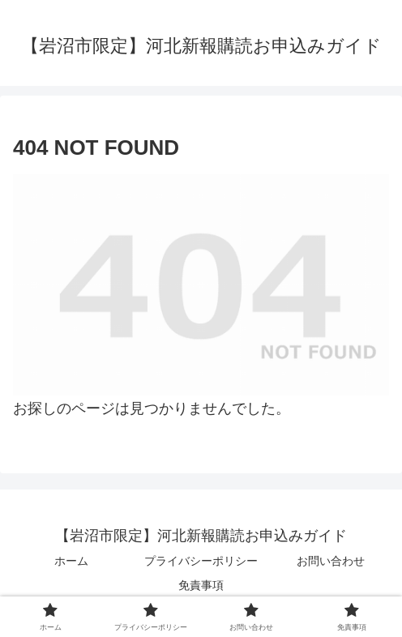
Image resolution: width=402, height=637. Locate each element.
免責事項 (201, 585)
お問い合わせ (331, 560)
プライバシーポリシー (201, 560)
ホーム (71, 560)
